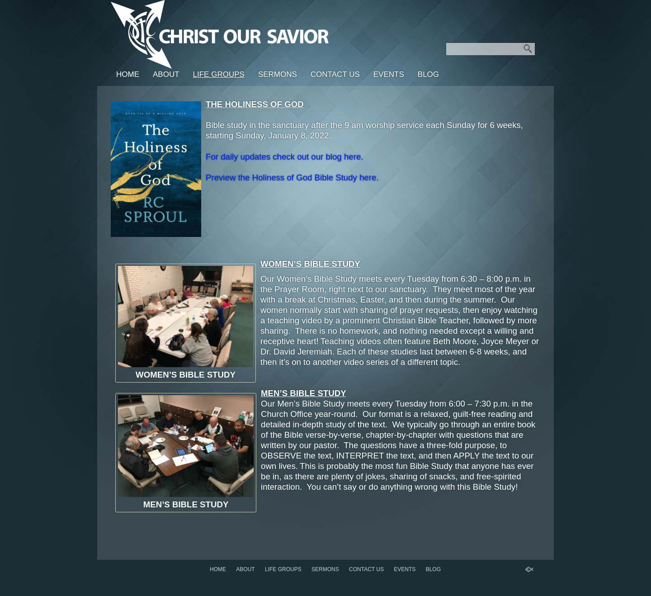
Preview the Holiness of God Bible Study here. (292, 177)
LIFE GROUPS (219, 74)
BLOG (428, 74)
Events (388, 74)
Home (127, 74)
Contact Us (335, 74)
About (166, 74)
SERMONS (277, 74)
